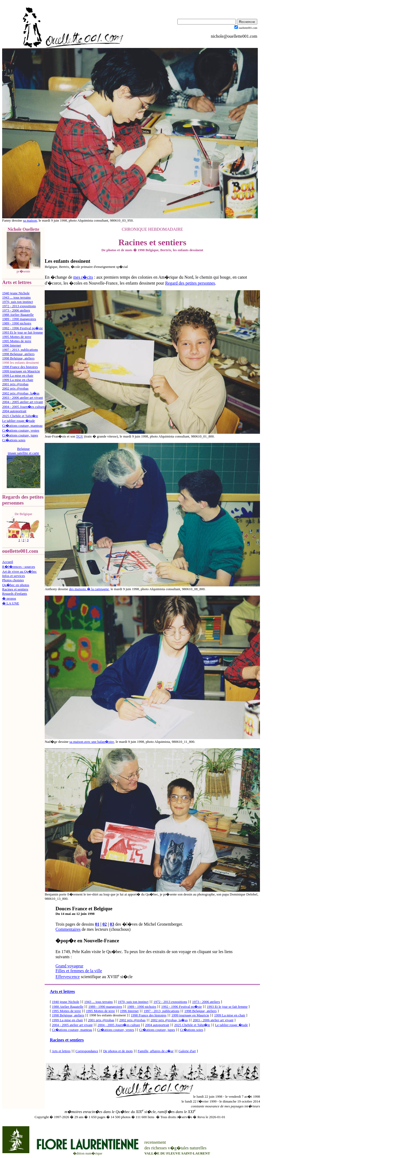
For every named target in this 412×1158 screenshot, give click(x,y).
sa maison (30, 220)
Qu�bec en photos (15, 585)
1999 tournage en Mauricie (21, 371)
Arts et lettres (62, 991)
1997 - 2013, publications (20, 350)
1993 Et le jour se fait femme (22, 332)
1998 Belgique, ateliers (18, 354)
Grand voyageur (69, 966)
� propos (9, 598)
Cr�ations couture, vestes (20, 430)
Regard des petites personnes (190, 283)
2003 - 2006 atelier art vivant (22, 398)
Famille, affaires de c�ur (156, 1051)
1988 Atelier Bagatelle (18, 315)
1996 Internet (11, 345)
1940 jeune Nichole (16, 293)
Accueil (7, 562)
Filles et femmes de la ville (78, 970)
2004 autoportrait (14, 411)
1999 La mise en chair (17, 375)
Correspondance (87, 1051)
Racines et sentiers (15, 589)
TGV (79, 436)
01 (97, 924)
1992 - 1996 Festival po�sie (22, 328)
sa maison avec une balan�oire (91, 742)
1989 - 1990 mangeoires (19, 319)
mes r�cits (83, 277)
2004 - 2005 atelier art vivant (22, 402)
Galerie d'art (187, 1051)
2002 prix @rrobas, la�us (20, 393)
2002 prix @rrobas (15, 388)
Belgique (23, 449)
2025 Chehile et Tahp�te (20, 416)
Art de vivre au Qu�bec (19, 571)
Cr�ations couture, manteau (22, 426)
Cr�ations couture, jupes (20, 435)
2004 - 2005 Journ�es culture (23, 407)
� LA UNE (10, 603)
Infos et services (13, 576)
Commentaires (67, 929)
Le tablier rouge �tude (18, 421)
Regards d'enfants (14, 594)
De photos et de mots (118, 1051)
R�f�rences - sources (18, 567)
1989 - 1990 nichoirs (16, 323)
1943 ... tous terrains (16, 297)
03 (112, 924)
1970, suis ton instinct (17, 302)
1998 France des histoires (20, 367)
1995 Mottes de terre (16, 337)
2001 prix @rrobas (15, 384)
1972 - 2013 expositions (19, 306)
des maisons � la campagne (89, 589)
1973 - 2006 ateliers (16, 310)
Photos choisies (13, 580)
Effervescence (67, 977)
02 (105, 924)
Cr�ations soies (13, 440)
